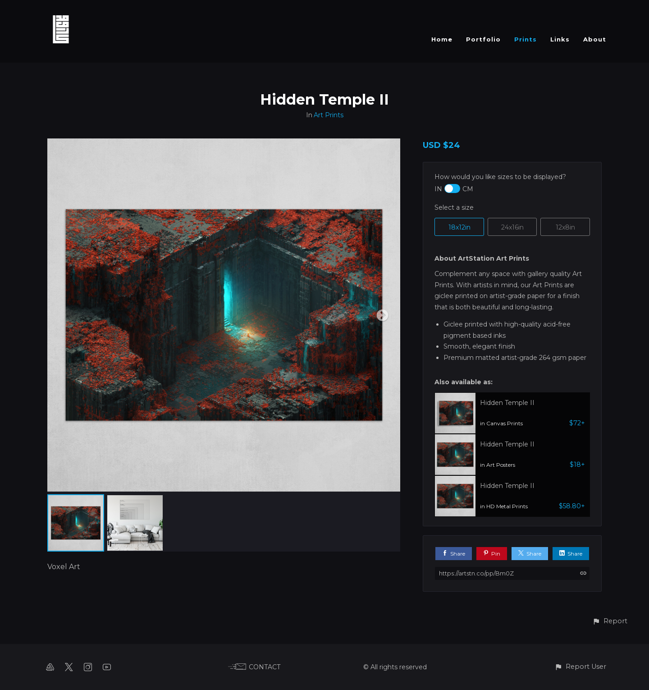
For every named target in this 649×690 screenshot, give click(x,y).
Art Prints (328, 115)
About (594, 39)
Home (441, 39)
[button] (610, 621)
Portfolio (483, 39)
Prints (525, 39)
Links (560, 39)
